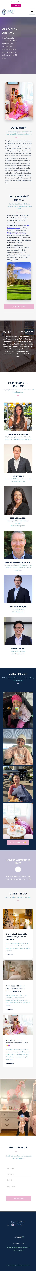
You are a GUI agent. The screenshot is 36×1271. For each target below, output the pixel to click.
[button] (32, 12)
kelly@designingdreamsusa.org (25, 233)
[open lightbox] (18, 710)
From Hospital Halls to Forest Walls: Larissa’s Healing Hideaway (15, 988)
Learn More (10, 955)
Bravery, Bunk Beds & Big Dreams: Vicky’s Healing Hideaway (16, 937)
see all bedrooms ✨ (18, 842)
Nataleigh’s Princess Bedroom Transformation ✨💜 (17, 1043)
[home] (9, 12)
